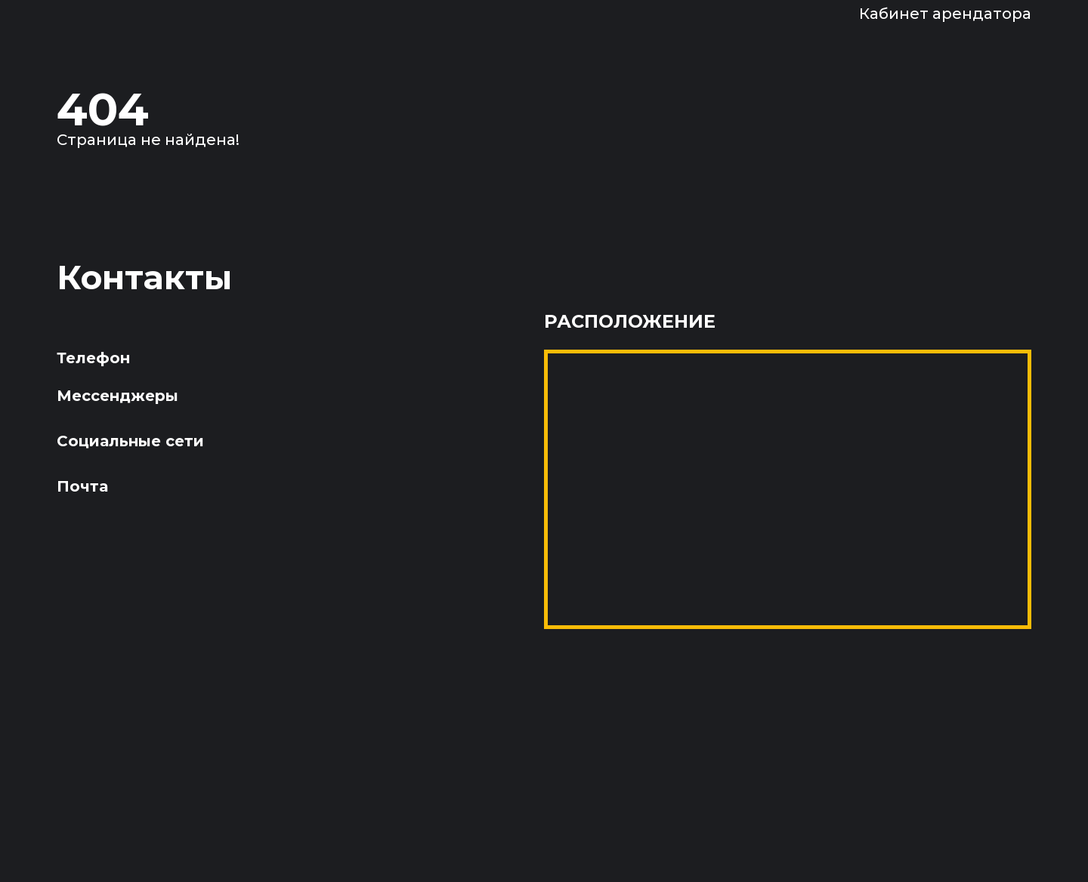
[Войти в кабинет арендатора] (926, 13)
